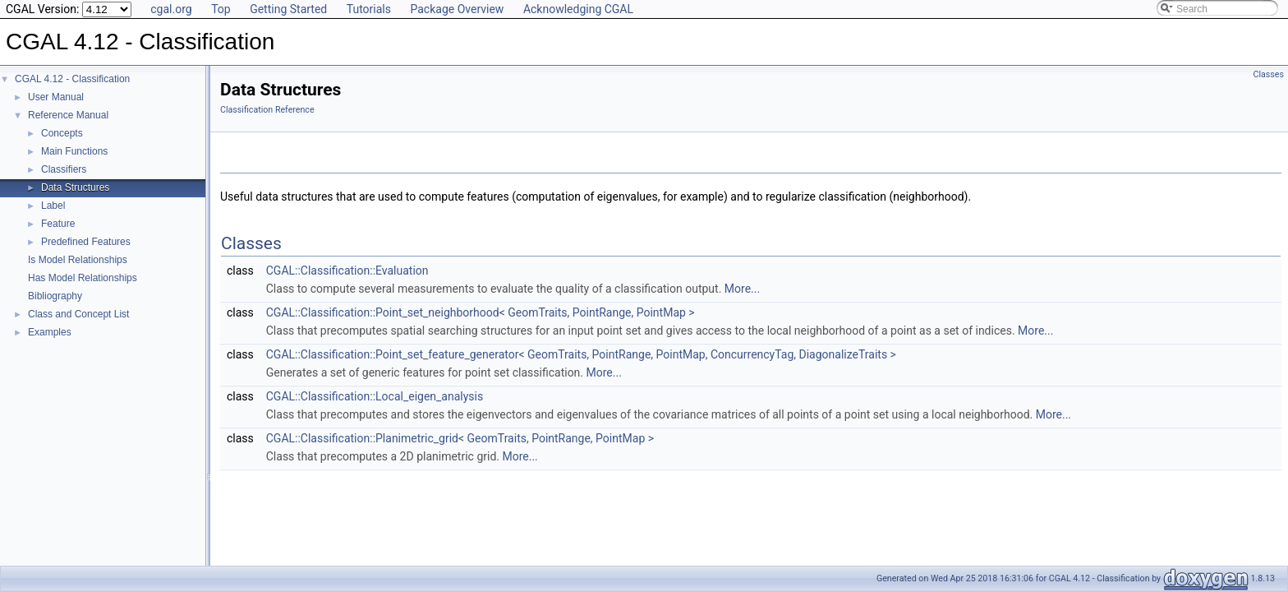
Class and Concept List (78, 314)
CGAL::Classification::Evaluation (347, 270)
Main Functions (74, 151)
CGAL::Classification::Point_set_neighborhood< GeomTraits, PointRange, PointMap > (480, 312)
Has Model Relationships (82, 278)
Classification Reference (267, 109)
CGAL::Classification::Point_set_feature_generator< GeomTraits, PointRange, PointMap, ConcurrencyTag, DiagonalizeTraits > (581, 354)
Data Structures (75, 187)
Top (221, 9)
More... (742, 288)
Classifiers (63, 169)
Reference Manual (68, 115)
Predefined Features (86, 241)
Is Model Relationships (77, 260)
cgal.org (170, 9)
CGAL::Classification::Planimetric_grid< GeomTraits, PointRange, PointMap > (460, 438)
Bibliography (55, 296)
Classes (1269, 74)
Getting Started (288, 9)
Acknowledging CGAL (578, 9)
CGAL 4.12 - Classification (72, 79)
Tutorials (369, 9)
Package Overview (457, 9)
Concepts (62, 133)
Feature (58, 223)
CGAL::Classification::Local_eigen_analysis (374, 396)
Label (53, 205)
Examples (49, 332)
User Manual (56, 97)
